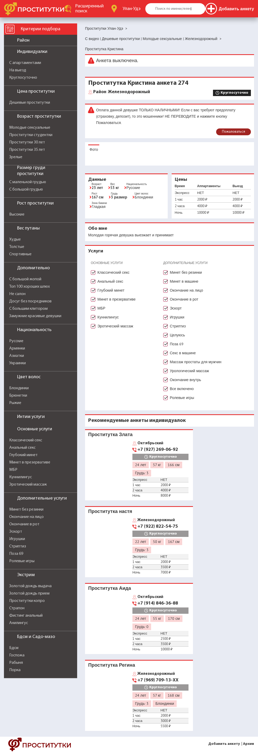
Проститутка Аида (109, 588)
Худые (15, 239)
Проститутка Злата (110, 434)
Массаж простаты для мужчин (195, 362)
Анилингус (18, 623)
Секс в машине (183, 353)
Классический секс (25, 440)
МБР (13, 470)
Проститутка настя (110, 511)
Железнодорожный (121, 92)
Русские (16, 341)
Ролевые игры (21, 561)
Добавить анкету (224, 744)
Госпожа (16, 655)
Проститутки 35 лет (27, 150)
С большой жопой (25, 279)
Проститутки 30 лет (27, 142)
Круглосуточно (23, 78)
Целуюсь (177, 335)
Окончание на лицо (26, 517)
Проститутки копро (27, 601)
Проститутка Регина (111, 665)
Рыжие (15, 403)
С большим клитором (28, 309)
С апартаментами (25, 63)
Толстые (16, 247)
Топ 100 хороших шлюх (29, 287)
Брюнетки (18, 395)
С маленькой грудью (27, 182)
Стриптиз (17, 546)
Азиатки (16, 356)
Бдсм (13, 648)
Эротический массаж (28, 484)
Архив (248, 744)
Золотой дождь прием (29, 593)
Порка (15, 670)
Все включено (182, 388)
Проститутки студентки (30, 135)
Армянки (17, 348)
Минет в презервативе (29, 462)
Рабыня (16, 663)
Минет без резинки (26, 509)
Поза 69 (16, 554)
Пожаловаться (233, 132)
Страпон (16, 608)
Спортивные (20, 254)
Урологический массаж (189, 370)
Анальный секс (22, 448)
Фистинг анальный (26, 616)
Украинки (17, 363)
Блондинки (19, 388)
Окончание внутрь (185, 379)
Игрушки (17, 539)
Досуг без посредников (30, 301)
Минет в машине (184, 281)
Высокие (16, 214)
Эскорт (15, 532)
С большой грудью (26, 189)
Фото (94, 149)
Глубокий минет (23, 455)
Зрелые (15, 157)
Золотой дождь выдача (30, 586)
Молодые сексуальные (29, 128)
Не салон (17, 294)
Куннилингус (20, 477)
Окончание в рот (24, 524)
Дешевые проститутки (29, 103)
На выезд (17, 70)
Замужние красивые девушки (35, 316)
